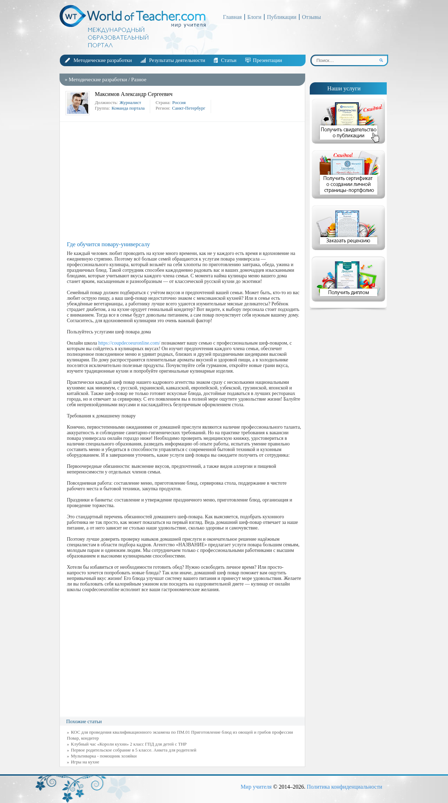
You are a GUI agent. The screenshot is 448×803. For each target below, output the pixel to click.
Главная (232, 17)
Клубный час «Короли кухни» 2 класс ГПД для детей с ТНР (129, 744)
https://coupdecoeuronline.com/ (129, 343)
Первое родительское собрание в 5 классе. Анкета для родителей (133, 750)
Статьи (228, 60)
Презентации (267, 60)
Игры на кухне (85, 761)
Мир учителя (256, 787)
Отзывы (311, 17)
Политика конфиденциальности (344, 787)
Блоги (254, 17)
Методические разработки (103, 60)
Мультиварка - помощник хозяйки (104, 756)
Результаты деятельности (177, 60)
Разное (138, 79)
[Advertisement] (184, 181)
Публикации (281, 17)
